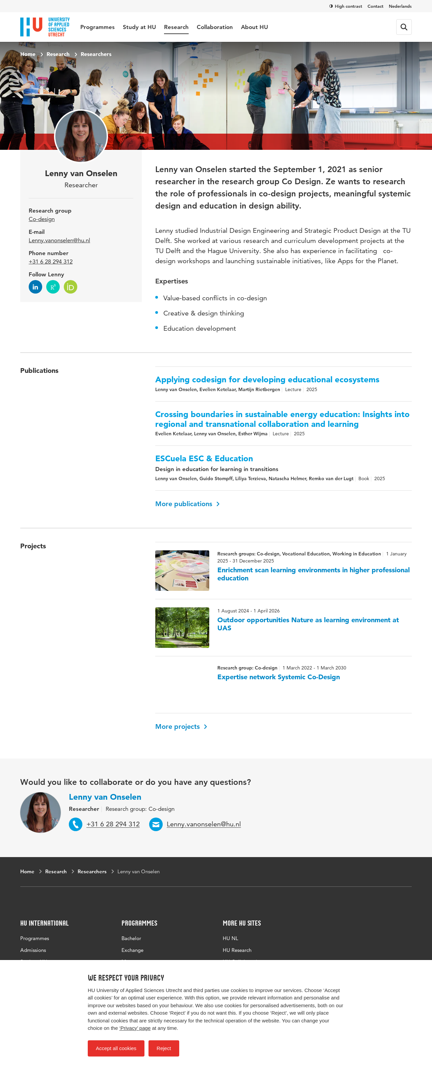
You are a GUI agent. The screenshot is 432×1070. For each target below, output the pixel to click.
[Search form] (404, 27)
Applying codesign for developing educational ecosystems (267, 379)
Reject (164, 1048)
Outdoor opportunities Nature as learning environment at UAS (308, 624)
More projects (181, 726)
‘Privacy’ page (135, 1028)
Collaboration (215, 27)
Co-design (42, 219)
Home (27, 54)
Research (176, 27)
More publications (187, 504)
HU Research (237, 950)
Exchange (132, 950)
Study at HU (139, 27)
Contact (375, 6)
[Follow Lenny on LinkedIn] (35, 287)
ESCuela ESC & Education (204, 458)
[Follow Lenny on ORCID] (70, 287)
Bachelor (131, 938)
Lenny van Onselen (105, 797)
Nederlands (400, 6)
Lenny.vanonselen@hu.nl (59, 240)
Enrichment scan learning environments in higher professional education (313, 574)
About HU (254, 27)
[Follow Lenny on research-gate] (53, 287)
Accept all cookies (116, 1048)
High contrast (345, 6)
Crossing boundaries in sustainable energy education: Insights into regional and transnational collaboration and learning (282, 419)
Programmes (97, 27)
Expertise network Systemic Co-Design (278, 677)
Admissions (33, 950)
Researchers (96, 54)
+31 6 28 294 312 (51, 261)
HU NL (230, 938)
